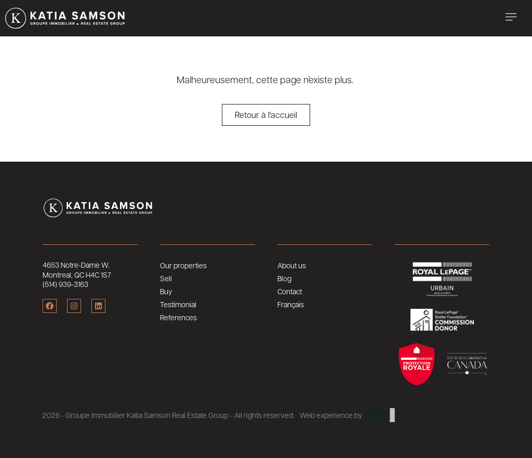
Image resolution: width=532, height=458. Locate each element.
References (178, 317)
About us (291, 265)
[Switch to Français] (325, 304)
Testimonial (178, 304)
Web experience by (331, 415)
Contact (289, 291)
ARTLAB (379, 415)
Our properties (183, 265)
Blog (284, 278)
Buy (166, 291)
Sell (166, 278)
